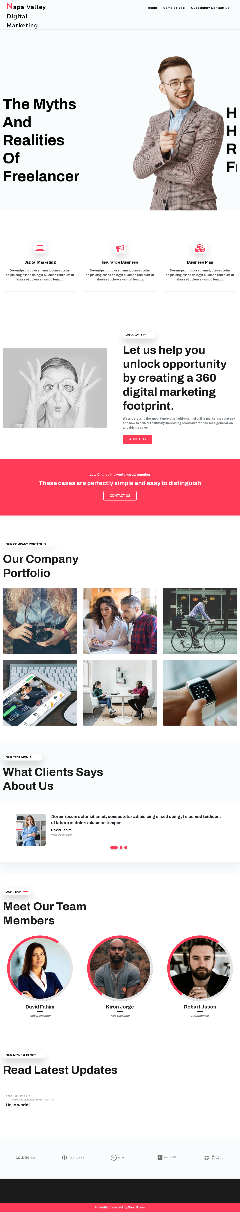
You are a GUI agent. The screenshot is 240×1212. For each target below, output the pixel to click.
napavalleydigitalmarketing (33, 1099)
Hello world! (18, 1105)
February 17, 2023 (18, 1096)
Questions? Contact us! (211, 7)
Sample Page (174, 7)
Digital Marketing (40, 262)
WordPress (137, 1207)
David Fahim (61, 830)
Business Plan (200, 262)
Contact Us (120, 496)
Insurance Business (120, 262)
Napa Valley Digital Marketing (26, 16)
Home (152, 7)
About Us (137, 439)
